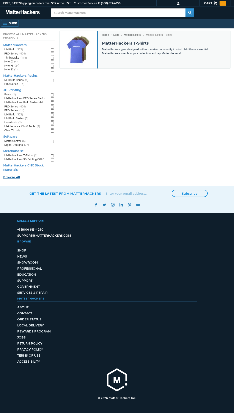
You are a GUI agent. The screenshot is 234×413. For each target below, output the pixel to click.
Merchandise (13, 151)
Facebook (96, 205)
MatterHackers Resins (20, 76)
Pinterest (129, 205)
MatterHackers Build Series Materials (25, 103)
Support (24, 281)
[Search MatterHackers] (189, 12)
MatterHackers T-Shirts (21, 156)
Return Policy (29, 343)
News (22, 256)
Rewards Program (34, 331)
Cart (215, 3)
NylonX (11, 62)
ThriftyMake (15, 58)
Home (105, 34)
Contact (24, 313)
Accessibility (28, 361)
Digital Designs (16, 145)
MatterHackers (132, 34)
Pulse (10, 95)
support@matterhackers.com (44, 236)
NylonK (11, 70)
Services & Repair (32, 293)
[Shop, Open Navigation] (10, 23)
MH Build (13, 50)
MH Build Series (16, 80)
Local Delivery (30, 325)
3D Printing (12, 90)
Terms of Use (28, 355)
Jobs (21, 337)
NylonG (11, 66)
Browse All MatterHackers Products (25, 36)
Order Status (29, 319)
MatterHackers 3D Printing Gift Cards (25, 159)
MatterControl (15, 141)
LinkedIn (121, 205)
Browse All (11, 177)
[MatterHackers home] (117, 380)
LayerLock (13, 123)
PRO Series (15, 54)
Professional (29, 268)
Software (10, 136)
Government (28, 287)
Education (26, 274)
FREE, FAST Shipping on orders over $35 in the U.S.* (37, 3)
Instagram (113, 205)
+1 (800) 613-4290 (109, 3)
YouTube (138, 205)
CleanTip (12, 131)
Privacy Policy (30, 349)
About (22, 307)
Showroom (27, 262)
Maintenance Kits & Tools (22, 126)
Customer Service (85, 3)
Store (116, 34)
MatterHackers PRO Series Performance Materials (25, 98)
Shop (21, 250)
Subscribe (190, 194)
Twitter (104, 205)
